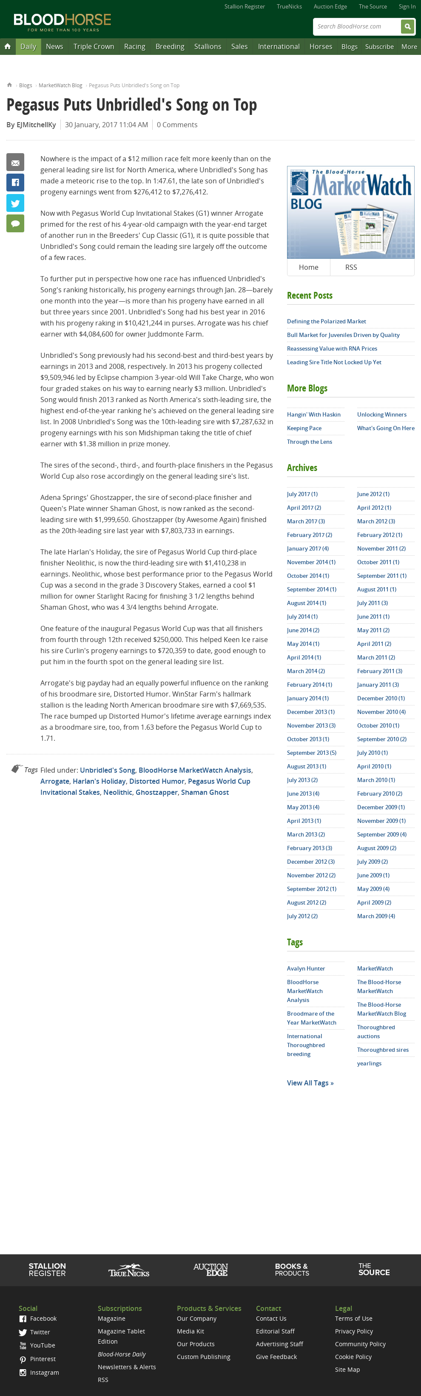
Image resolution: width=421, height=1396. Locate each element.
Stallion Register (245, 6)
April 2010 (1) (374, 766)
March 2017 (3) (306, 521)
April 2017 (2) (304, 507)
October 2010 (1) (378, 725)
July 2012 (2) (302, 916)
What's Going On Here (386, 428)
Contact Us (271, 1318)
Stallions (208, 46)
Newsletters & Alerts (127, 1367)
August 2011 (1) (376, 589)
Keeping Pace (304, 428)
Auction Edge (330, 6)
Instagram (39, 1372)
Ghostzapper (157, 792)
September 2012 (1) (311, 889)
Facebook (15, 182)
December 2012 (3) (311, 861)
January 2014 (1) (308, 698)
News (54, 46)
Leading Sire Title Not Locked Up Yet (334, 362)
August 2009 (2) (376, 848)
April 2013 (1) (304, 821)
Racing (134, 46)
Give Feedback (276, 1357)
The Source (373, 6)
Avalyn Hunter (306, 968)
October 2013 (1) (308, 739)
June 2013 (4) (303, 793)
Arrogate (54, 781)
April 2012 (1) (374, 507)
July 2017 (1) (302, 494)
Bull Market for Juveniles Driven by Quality (343, 335)
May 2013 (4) (303, 807)
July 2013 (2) (302, 780)
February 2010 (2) (379, 793)
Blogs (349, 46)
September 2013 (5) (311, 753)
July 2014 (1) (302, 616)
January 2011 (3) (378, 684)
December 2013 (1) (311, 712)
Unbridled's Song (107, 770)
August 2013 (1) (306, 766)
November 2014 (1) (311, 562)
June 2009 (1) (373, 875)
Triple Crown (94, 46)
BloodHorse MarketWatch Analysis (195, 770)
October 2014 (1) (308, 576)
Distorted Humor (157, 781)
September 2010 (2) (382, 739)
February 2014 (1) (309, 684)
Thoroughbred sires (383, 1049)
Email (15, 162)
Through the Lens (309, 441)
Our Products (196, 1344)
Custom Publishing (203, 1357)
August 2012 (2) (306, 902)
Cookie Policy (353, 1357)
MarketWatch (375, 968)
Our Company (196, 1318)
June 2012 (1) (373, 494)
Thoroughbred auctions (376, 1031)
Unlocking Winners (382, 414)
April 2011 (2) (374, 644)
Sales (239, 46)
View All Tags (308, 1083)
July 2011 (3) (372, 603)
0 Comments (177, 124)
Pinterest (37, 1359)
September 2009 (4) (382, 834)
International (279, 46)
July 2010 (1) (372, 753)
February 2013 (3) (309, 848)
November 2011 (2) (381, 548)
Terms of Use (354, 1318)
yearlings (369, 1063)
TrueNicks (289, 6)
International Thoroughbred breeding (306, 1045)
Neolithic (117, 792)
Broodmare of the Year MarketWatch (311, 1018)
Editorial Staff (275, 1331)
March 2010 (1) (376, 780)
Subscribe (379, 46)
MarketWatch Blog (60, 85)
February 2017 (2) (309, 535)
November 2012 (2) (311, 875)
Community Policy (360, 1344)
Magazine (111, 1318)
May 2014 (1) (303, 644)
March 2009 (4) (376, 916)
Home (9, 84)
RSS (351, 267)
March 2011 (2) (376, 657)
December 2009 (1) (381, 807)
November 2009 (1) (381, 821)
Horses (321, 46)
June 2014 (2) (303, 630)
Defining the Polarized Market (326, 321)
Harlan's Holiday (99, 781)
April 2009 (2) (374, 902)
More (409, 46)
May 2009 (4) (373, 889)
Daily (28, 46)
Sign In (407, 6)
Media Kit (190, 1331)
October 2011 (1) (378, 562)
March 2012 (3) (376, 521)
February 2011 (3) (379, 671)
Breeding (170, 46)
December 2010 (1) (381, 698)
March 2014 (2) (306, 671)
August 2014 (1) (306, 603)
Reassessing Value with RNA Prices (332, 348)
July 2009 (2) (372, 861)
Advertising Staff (279, 1344)
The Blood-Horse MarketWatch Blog (381, 1009)
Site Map (347, 1369)
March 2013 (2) (306, 834)
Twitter (15, 203)
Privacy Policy (354, 1331)
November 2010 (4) (381, 712)
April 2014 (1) (304, 657)
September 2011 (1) (382, 576)
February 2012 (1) (379, 535)
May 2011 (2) (373, 630)
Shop (292, 1270)
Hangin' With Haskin (314, 414)
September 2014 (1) (311, 589)
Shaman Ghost (205, 792)
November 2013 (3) (311, 725)
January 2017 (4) (308, 548)
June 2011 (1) (373, 616)
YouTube (37, 1345)
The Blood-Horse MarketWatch (379, 986)
